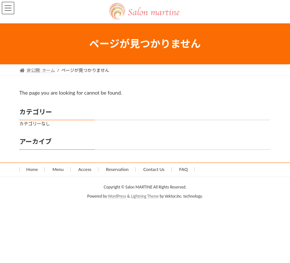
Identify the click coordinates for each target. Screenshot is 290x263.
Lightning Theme (145, 196)
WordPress (117, 196)
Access (84, 169)
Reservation (117, 169)
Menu (58, 169)
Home (32, 169)
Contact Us (153, 169)
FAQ (183, 169)
